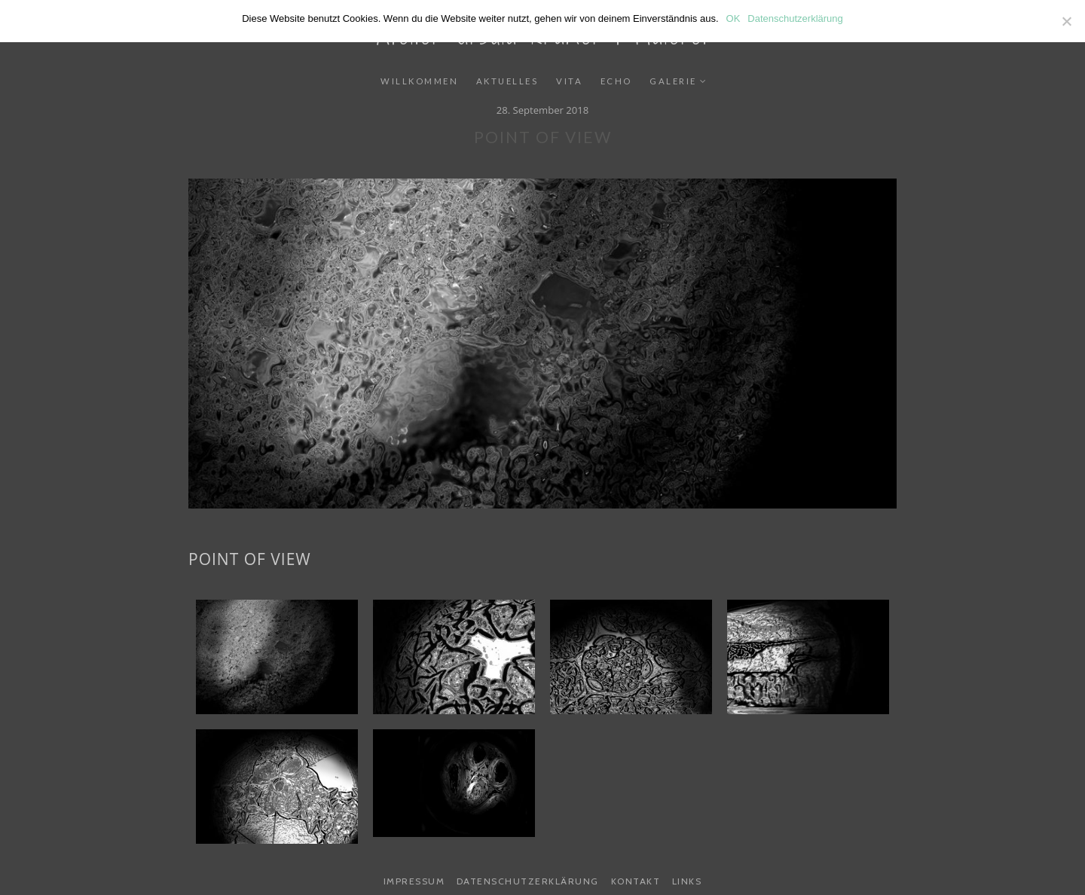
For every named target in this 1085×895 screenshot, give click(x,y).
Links (687, 881)
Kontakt (636, 881)
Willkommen (419, 81)
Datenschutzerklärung (528, 881)
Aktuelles (507, 81)
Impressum (414, 881)
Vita (569, 81)
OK (733, 18)
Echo (616, 81)
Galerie (673, 81)
